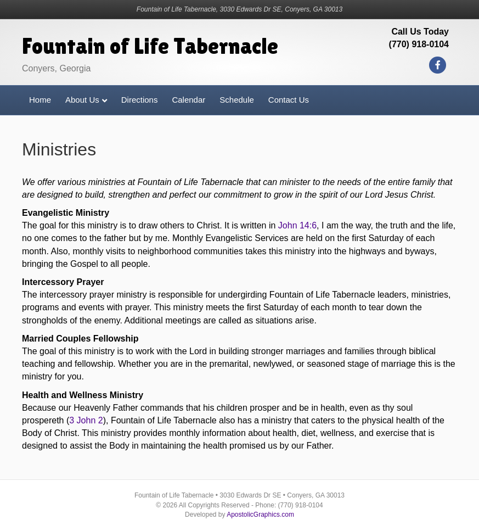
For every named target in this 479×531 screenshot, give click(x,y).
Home (40, 99)
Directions (139, 99)
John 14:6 (297, 225)
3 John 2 (86, 420)
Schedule (236, 99)
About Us (82, 99)
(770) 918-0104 (419, 44)
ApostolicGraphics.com (260, 514)
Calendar (188, 99)
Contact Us (288, 99)
